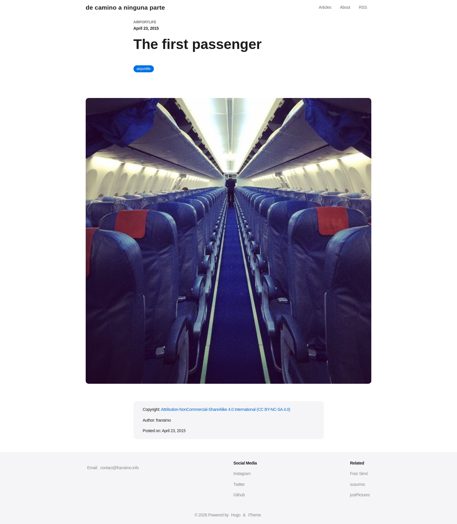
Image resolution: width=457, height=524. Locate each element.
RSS (363, 7)
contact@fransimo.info (119, 467)
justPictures (360, 495)
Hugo (235, 515)
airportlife (144, 69)
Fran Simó (359, 473)
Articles (325, 7)
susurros (357, 484)
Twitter (239, 484)
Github (239, 495)
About (345, 7)
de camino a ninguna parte (125, 7)
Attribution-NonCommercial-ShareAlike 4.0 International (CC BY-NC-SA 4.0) (225, 409)
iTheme (254, 515)
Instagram (242, 473)
